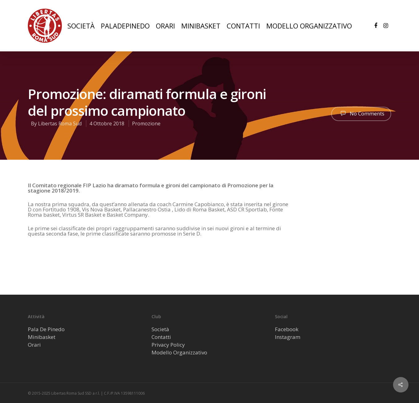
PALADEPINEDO (125, 26)
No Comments (361, 113)
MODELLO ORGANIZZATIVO (309, 26)
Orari (34, 344)
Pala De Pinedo (46, 329)
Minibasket (41, 337)
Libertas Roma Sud (60, 123)
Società (160, 329)
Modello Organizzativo (179, 352)
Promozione (146, 123)
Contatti (161, 337)
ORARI (165, 26)
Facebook (286, 329)
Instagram (287, 337)
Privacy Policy (168, 344)
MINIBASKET (200, 26)
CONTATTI (243, 26)
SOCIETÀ (81, 26)
